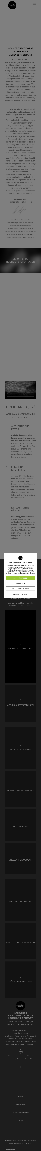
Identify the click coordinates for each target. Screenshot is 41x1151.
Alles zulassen (20, 578)
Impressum (25, 594)
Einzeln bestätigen (20, 588)
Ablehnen (20, 583)
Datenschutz (16, 594)
